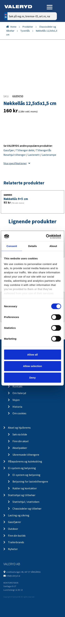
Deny (32, 377)
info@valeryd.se (13, 575)
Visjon (16, 400)
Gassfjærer (14, 522)
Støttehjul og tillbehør (21, 495)
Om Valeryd (19, 393)
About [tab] (53, 246)
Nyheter (13, 549)
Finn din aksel (20, 441)
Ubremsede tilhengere (25, 454)
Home (13, 26)
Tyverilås (25, 30)
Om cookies (19, 413)
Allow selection (32, 366)
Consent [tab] (11, 246)
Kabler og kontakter (24, 488)
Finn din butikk (16, 535)
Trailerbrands (16, 542)
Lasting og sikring (18, 515)
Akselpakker (19, 448)
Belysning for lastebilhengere (30, 481)
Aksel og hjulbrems (19, 427)
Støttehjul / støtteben (25, 501)
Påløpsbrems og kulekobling (25, 461)
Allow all (32, 354)
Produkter (28, 26)
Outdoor (13, 528)
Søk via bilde (19, 434)
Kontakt (17, 386)
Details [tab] (32, 246)
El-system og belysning (22, 468)
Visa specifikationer (16, 163)
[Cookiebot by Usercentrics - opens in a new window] (46, 236)
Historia (17, 406)
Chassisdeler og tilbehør (26, 508)
